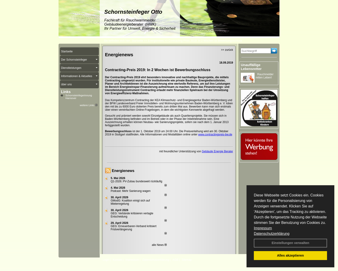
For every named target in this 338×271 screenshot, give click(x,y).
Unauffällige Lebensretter (251, 67)
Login (106, 259)
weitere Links (88, 105)
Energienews (123, 171)
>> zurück (227, 49)
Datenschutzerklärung (272, 234)
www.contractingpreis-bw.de (215, 134)
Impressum (263, 228)
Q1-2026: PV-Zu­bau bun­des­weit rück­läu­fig (136, 181)
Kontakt (117, 259)
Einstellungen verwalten (290, 243)
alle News (159, 245)
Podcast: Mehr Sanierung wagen (130, 191)
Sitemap (187, 259)
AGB (175, 259)
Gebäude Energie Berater (217, 151)
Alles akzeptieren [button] (290, 255)
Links (66, 92)
